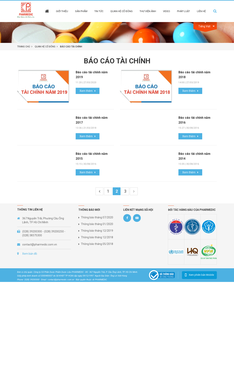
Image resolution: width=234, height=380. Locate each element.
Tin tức (98, 11)
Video (166, 11)
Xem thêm (86, 90)
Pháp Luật (183, 11)
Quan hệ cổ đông (121, 11)
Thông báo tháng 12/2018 (97, 237)
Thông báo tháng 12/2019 (97, 230)
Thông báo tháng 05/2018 (97, 243)
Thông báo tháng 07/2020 (97, 217)
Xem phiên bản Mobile (201, 274)
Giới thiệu (62, 11)
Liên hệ (201, 11)
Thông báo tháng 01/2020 (97, 224)
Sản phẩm (81, 11)
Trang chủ (23, 46)
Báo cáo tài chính (71, 46)
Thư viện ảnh (148, 11)
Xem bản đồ (29, 253)
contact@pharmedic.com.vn (39, 244)
